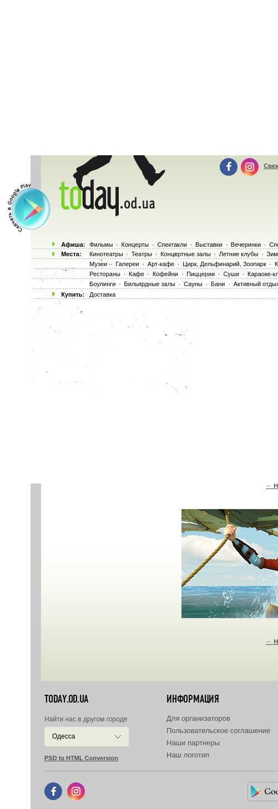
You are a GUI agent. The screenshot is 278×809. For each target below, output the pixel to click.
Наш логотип (187, 755)
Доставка (102, 294)
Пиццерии (200, 274)
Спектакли (172, 244)
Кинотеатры (106, 254)
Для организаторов (198, 718)
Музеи (98, 264)
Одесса (63, 736)
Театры (142, 254)
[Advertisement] (154, 388)
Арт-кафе (161, 264)
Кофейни (165, 274)
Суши (231, 274)
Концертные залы (185, 254)
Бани (218, 284)
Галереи (127, 264)
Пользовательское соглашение (218, 730)
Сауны (193, 284)
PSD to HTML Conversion (81, 758)
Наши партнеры (193, 743)
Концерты (135, 244)
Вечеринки (246, 244)
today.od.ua (66, 699)
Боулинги (102, 284)
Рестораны (104, 274)
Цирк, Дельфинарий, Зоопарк (224, 264)
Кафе (136, 274)
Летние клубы (239, 254)
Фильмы (101, 244)
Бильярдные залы (149, 284)
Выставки (209, 244)
